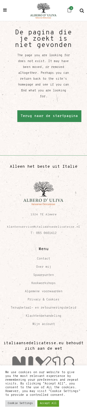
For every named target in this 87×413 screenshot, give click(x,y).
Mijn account (43, 324)
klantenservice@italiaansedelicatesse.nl (43, 227)
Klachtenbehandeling (43, 316)
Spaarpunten (43, 275)
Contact (43, 259)
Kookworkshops (43, 283)
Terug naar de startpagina (49, 116)
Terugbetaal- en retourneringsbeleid (43, 308)
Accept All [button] (48, 403)
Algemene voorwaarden (43, 292)
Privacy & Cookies (43, 300)
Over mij (43, 267)
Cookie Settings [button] (20, 403)
